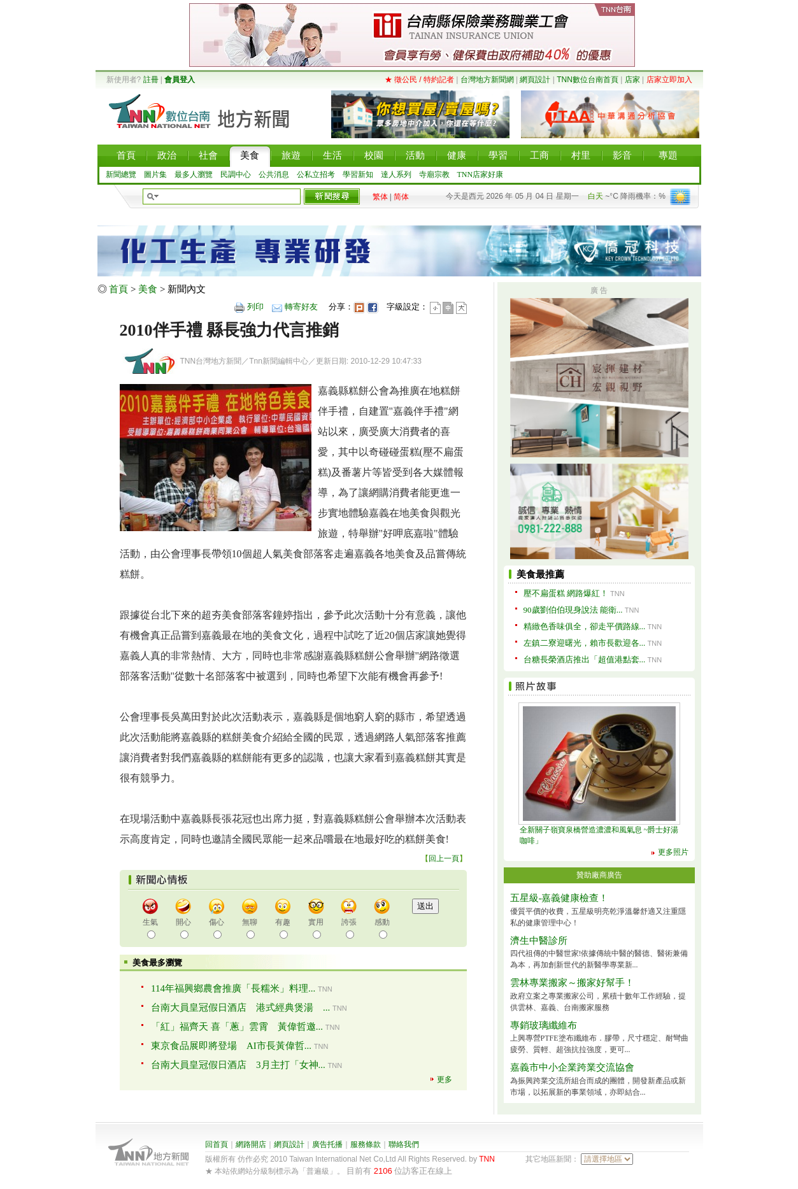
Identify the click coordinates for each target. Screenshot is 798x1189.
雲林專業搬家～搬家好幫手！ (572, 983)
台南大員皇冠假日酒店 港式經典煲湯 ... (240, 1007)
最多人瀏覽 (194, 174)
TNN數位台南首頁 (587, 79)
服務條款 (365, 1144)
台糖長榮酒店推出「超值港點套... (585, 659)
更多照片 (673, 852)
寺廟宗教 (434, 174)
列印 (255, 306)
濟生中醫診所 (538, 941)
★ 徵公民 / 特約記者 (419, 79)
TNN (487, 1159)
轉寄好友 (301, 306)
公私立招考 (316, 174)
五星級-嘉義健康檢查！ (559, 898)
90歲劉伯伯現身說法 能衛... (573, 610)
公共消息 (274, 174)
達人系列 (396, 174)
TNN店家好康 (480, 174)
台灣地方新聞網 (487, 79)
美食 (147, 289)
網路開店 (251, 1144)
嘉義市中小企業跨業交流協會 (572, 1067)
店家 (632, 79)
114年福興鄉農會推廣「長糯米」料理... (233, 988)
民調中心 (235, 174)
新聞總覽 (121, 174)
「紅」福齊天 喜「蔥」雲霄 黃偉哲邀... (237, 1027)
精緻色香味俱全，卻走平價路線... (585, 626)
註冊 (151, 79)
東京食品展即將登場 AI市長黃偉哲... (231, 1046)
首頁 (118, 289)
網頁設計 (535, 79)
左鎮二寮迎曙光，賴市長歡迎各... (585, 643)
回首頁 (216, 1144)
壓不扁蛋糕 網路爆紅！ (566, 593)
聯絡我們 (403, 1144)
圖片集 (155, 174)
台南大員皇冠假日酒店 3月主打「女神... (238, 1065)
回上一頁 (444, 858)
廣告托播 (327, 1144)
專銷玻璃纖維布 (543, 1025)
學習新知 (358, 174)
